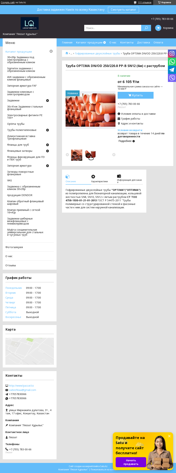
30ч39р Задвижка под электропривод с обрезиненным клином (21, 60)
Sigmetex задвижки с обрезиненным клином (21, 70)
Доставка (143, 42)
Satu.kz (103, 466)
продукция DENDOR (19, 195)
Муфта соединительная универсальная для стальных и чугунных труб (25, 232)
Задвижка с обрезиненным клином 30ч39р (23, 188)
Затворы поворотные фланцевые (20, 173)
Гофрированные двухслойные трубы (97, 53)
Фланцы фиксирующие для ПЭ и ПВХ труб (26, 158)
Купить (137, 95)
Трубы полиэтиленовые (21, 130)
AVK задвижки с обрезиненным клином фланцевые (26, 78)
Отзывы (10, 265)
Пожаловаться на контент (104, 469)
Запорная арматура (19, 165)
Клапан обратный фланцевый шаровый (25, 202)
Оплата (158, 42)
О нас (113, 42)
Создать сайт (8, 2)
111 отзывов (144, 2)
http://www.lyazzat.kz (21, 385)
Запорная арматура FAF (22, 85)
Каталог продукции (89, 42)
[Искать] (146, 28)
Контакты (126, 42)
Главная (67, 42)
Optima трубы (15, 124)
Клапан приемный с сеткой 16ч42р (23, 211)
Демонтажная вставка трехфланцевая (21, 137)
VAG (9, 180)
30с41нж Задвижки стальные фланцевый (25, 108)
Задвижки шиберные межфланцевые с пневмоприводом (20, 221)
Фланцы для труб (18, 145)
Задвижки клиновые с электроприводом (20, 93)
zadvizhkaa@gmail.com (22, 390)
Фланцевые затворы (19, 151)
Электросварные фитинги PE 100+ (24, 116)
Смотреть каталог (123, 10)
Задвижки (13, 100)
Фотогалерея (14, 247)
